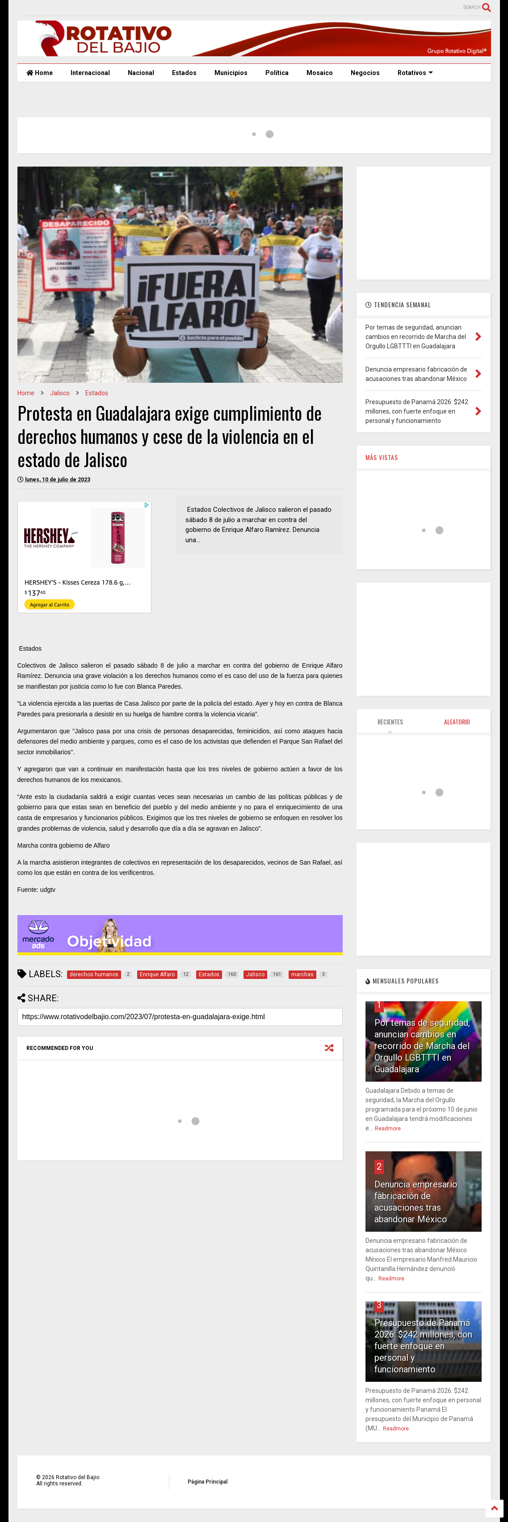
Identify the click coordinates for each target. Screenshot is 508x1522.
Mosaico (319, 72)
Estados (184, 72)
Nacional (141, 72)
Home (39, 72)
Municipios (231, 72)
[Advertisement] (424, 222)
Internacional (90, 72)
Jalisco (60, 393)
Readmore (388, 1128)
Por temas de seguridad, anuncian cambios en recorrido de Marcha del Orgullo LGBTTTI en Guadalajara (422, 1046)
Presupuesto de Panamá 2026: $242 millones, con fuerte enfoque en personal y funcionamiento (423, 1346)
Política (277, 72)
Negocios (365, 72)
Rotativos (415, 72)
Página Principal (207, 1482)
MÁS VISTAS (381, 457)
